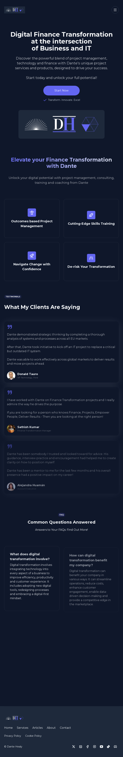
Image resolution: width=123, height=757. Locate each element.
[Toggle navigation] (115, 10)
